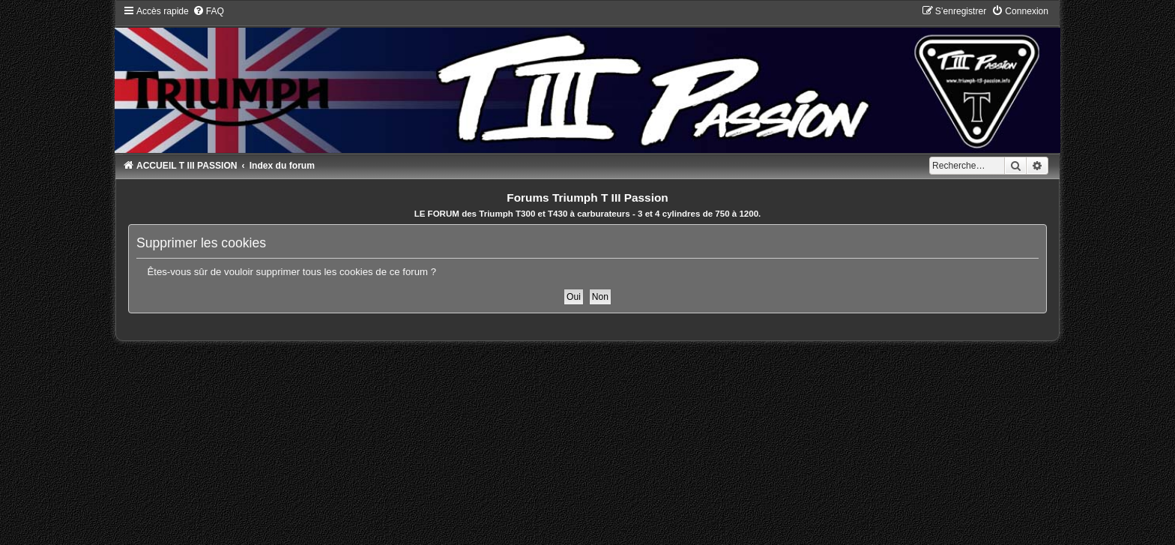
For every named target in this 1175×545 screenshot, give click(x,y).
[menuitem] (208, 11)
